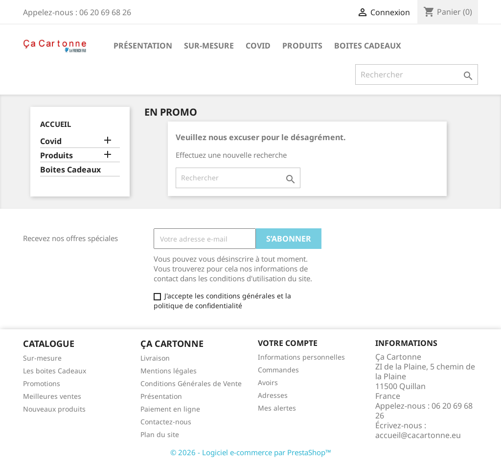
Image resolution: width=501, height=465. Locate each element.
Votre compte (288, 343)
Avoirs (268, 382)
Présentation (143, 45)
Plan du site (159, 434)
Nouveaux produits (54, 409)
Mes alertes (277, 408)
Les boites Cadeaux (54, 370)
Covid (258, 45)
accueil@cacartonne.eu (418, 435)
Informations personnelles (301, 357)
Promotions (41, 383)
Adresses (273, 395)
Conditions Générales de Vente (191, 383)
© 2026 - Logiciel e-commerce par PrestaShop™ (250, 452)
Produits (302, 45)
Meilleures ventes (52, 396)
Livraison (155, 358)
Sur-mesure (209, 45)
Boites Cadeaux (367, 45)
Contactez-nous (165, 421)
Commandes (278, 369)
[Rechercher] (416, 74)
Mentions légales (168, 370)
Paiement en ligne (170, 409)
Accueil (55, 124)
